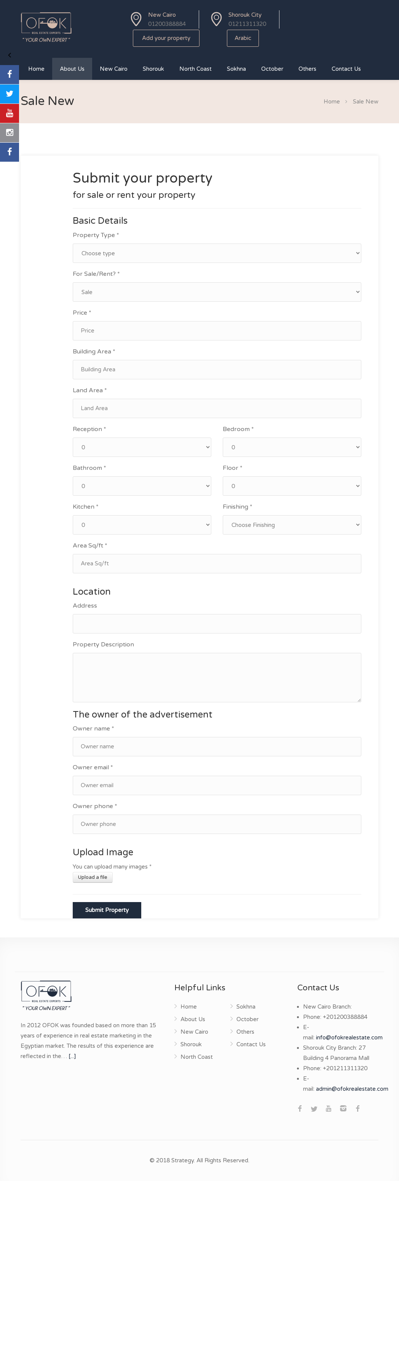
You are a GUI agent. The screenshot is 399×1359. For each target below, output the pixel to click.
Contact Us (346, 68)
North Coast (195, 68)
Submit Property (107, 910)
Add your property (166, 38)
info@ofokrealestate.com (349, 1037)
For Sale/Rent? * (96, 274)
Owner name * (93, 728)
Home (36, 68)
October (272, 68)
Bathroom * (89, 468)
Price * (82, 313)
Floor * (233, 468)
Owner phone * (95, 806)
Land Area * (90, 390)
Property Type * (96, 235)
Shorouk (153, 68)
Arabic (243, 38)
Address (85, 605)
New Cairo (114, 68)
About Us (72, 68)
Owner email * (93, 767)
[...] (72, 1056)
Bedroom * (238, 429)
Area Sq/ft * (90, 545)
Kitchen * (86, 507)
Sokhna (236, 68)
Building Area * (94, 351)
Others (307, 68)
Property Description (103, 644)
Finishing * (237, 507)
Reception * (89, 429)
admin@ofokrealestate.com (352, 1088)
